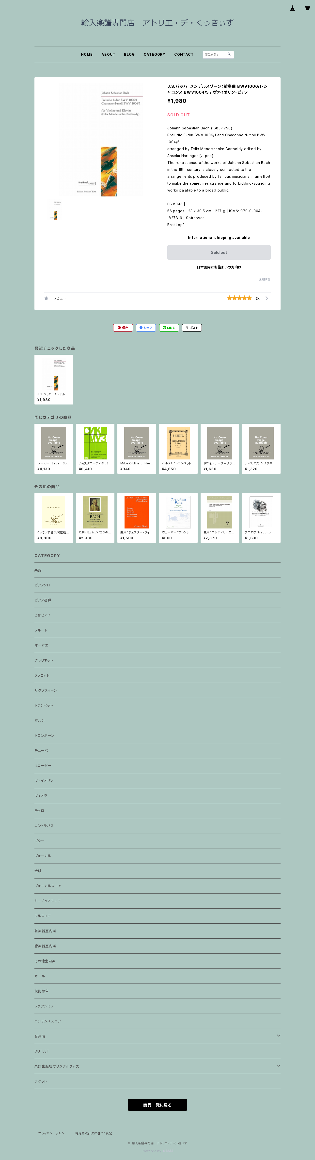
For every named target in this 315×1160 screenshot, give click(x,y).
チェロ (39, 810)
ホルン (39, 720)
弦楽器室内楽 (45, 931)
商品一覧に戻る (157, 1105)
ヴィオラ (40, 795)
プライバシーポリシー (52, 1133)
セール (39, 976)
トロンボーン (44, 735)
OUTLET (41, 1051)
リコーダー (42, 765)
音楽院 (39, 1036)
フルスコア (42, 916)
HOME (87, 54)
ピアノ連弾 (42, 600)
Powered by (157, 1151)
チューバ (41, 750)
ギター (39, 841)
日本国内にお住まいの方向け (219, 267)
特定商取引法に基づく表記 (93, 1133)
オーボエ (41, 645)
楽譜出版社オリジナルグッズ (56, 1066)
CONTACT (184, 54)
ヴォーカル (42, 856)
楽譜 (38, 570)
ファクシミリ (43, 1006)
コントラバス (44, 826)
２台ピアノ (42, 615)
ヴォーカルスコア (47, 886)
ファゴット (42, 675)
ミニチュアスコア (47, 901)
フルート (40, 630)
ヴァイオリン (43, 780)
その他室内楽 (45, 961)
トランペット (43, 705)
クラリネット (43, 660)
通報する (265, 279)
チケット (40, 1081)
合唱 (38, 871)
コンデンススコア (47, 1021)
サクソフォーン (45, 690)
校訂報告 (41, 991)
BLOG (129, 54)
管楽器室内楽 (45, 946)
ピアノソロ (42, 585)
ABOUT (108, 54)
